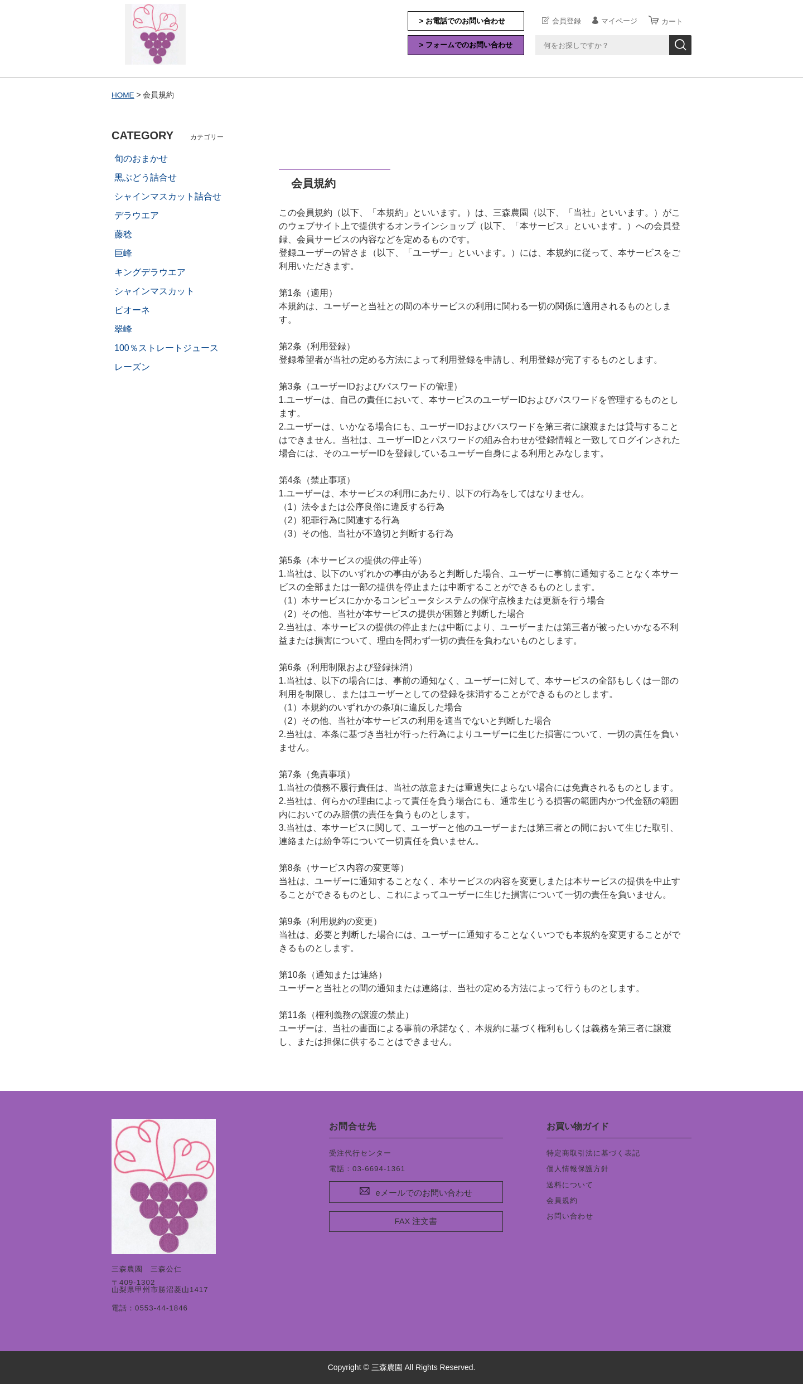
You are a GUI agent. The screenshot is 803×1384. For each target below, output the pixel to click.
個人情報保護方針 (577, 1168)
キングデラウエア (150, 272)
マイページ (619, 21)
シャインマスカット (154, 291)
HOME (123, 94)
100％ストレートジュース (166, 348)
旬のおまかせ (141, 158)
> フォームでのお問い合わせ (466, 45)
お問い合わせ (569, 1216)
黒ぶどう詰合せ (145, 177)
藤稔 (123, 234)
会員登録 (566, 21)
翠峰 (123, 329)
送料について (569, 1184)
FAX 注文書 (416, 1221)
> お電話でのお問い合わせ (462, 21)
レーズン (132, 367)
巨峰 (123, 253)
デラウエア (136, 215)
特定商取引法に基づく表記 (593, 1153)
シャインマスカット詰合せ (167, 196)
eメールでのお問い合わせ (423, 1192)
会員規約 (562, 1200)
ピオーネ (132, 310)
